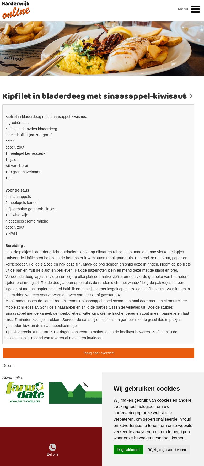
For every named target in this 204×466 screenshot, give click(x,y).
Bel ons (52, 454)
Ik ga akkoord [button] (128, 450)
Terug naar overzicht (98, 353)
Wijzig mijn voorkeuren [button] (167, 450)
